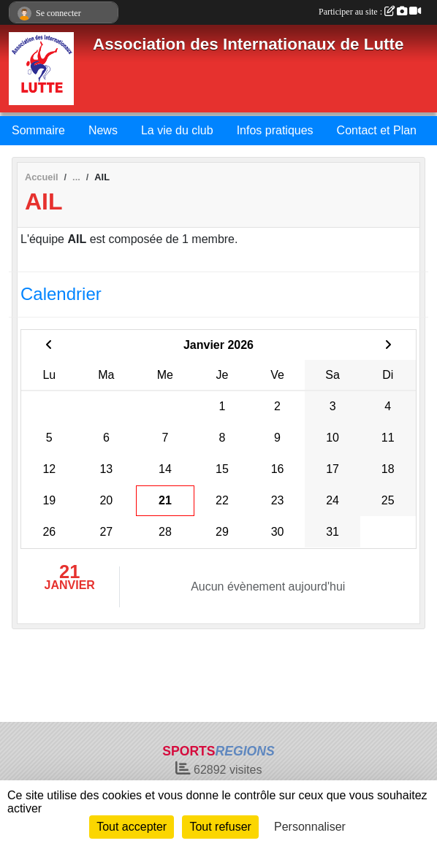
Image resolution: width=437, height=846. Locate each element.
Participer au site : (370, 12)
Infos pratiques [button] (275, 130)
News (103, 130)
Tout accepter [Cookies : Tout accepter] (131, 826)
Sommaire (38, 130)
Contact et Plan (377, 130)
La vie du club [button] (177, 130)
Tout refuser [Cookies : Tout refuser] (220, 826)
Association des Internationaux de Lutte (248, 44)
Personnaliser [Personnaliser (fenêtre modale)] (310, 826)
